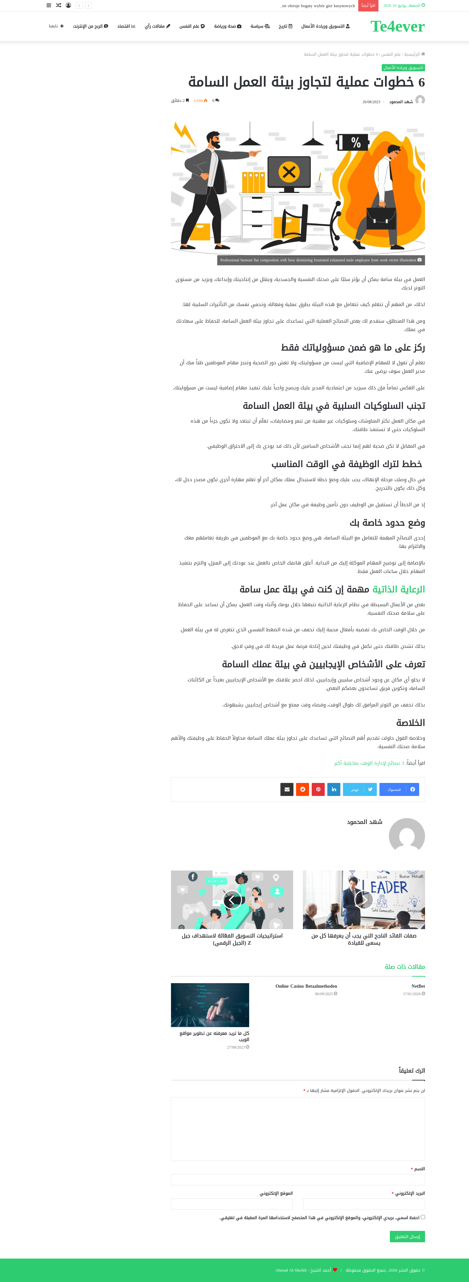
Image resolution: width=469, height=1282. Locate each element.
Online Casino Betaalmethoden (306, 986)
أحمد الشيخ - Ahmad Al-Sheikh (303, 1270)
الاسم (418, 1169)
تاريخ (285, 26)
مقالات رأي (157, 26)
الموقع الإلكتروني (276, 1193)
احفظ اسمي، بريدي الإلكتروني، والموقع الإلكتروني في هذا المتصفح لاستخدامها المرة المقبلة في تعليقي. (319, 1218)
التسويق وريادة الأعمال (325, 26)
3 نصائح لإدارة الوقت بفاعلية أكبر (370, 763)
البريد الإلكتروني (408, 1193)
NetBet (418, 986)
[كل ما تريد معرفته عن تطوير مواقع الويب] (210, 1005)
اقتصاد (126, 26)
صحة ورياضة (227, 26)
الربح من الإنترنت (90, 26)
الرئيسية (414, 54)
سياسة (260, 26)
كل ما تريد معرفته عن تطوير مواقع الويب (214, 1036)
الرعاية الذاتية (398, 589)
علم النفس (192, 26)
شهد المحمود (401, 101)
